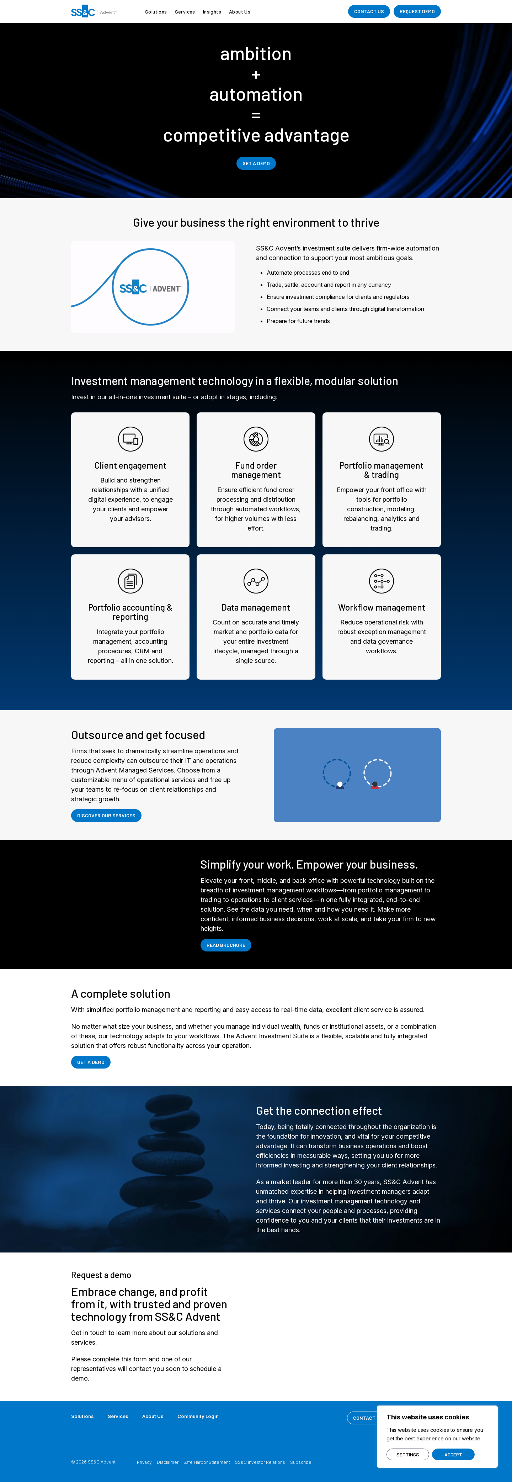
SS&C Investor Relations (260, 1462)
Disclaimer (167, 1462)
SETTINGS (407, 1454)
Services (185, 12)
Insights (212, 12)
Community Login (203, 1416)
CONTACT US (369, 11)
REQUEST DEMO (417, 11)
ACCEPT (453, 1454)
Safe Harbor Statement (206, 1462)
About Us (239, 12)
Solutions (156, 12)
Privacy (144, 1462)
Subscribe (300, 1462)
